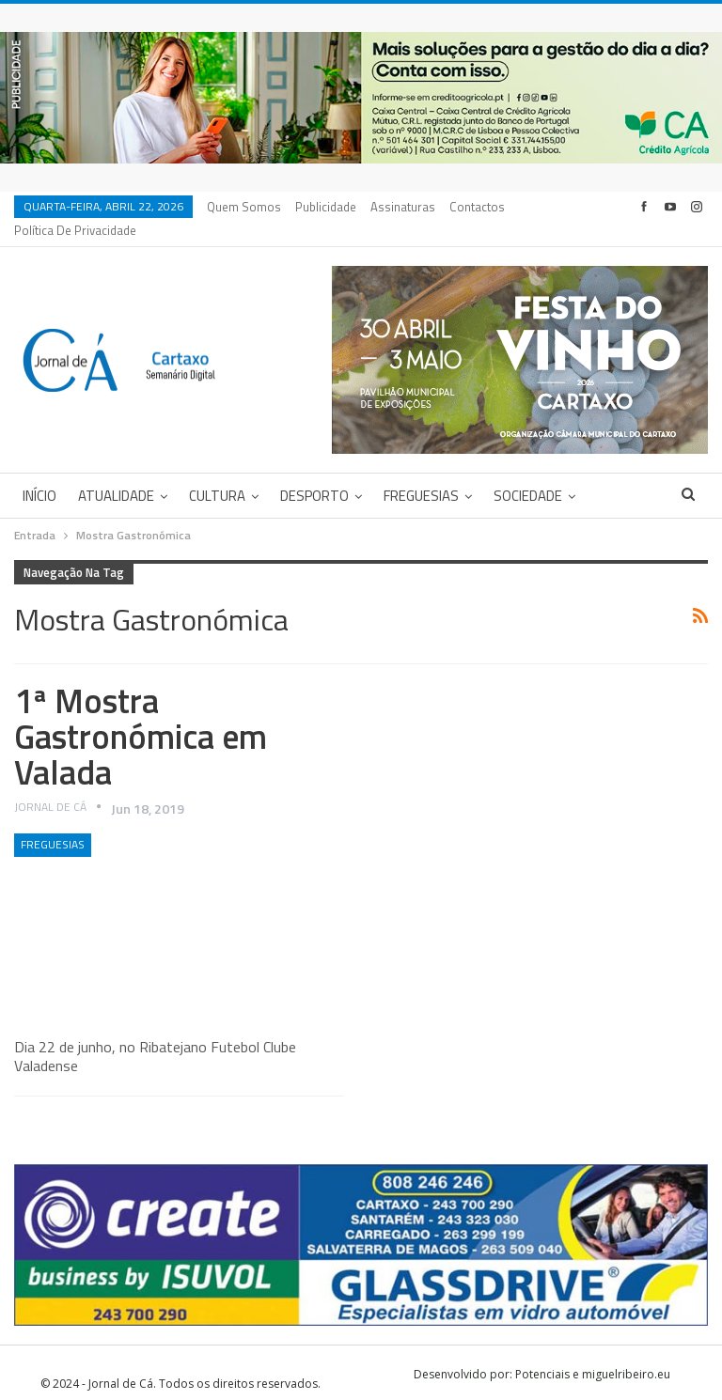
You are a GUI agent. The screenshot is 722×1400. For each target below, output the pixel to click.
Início (39, 473)
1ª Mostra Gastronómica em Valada (140, 713)
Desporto (314, 473)
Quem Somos (244, 206)
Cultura (217, 473)
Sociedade (528, 473)
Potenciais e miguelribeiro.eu (592, 1352)
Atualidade (116, 473)
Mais (467, 206)
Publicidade (325, 206)
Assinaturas (402, 206)
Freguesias (421, 473)
